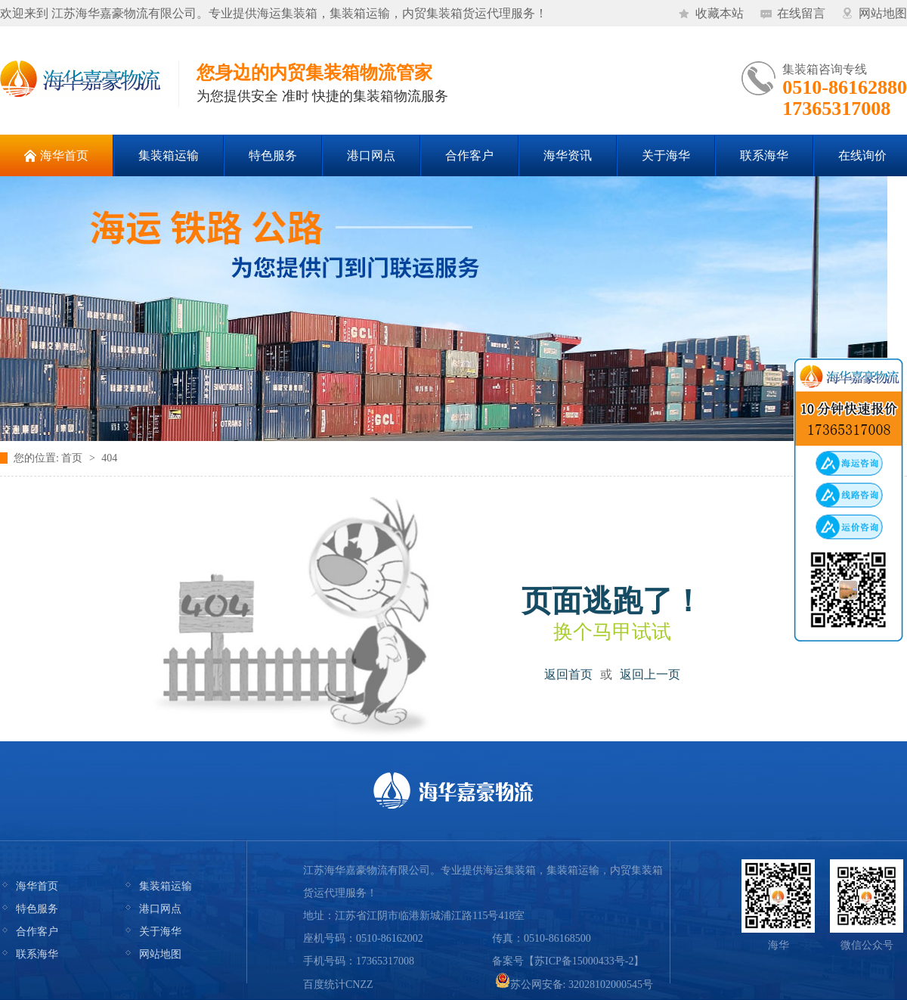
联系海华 (37, 954)
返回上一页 (650, 674)
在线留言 (801, 13)
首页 (71, 458)
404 (109, 458)
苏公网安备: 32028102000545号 (574, 984)
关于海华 (160, 931)
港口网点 (160, 909)
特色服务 (37, 909)
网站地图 (883, 13)
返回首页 (568, 674)
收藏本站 (719, 13)
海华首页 (37, 886)
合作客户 (37, 931)
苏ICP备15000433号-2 (583, 961)
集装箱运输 (165, 886)
